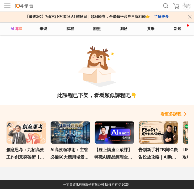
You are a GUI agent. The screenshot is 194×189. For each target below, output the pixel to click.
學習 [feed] (43, 29)
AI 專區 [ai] (16, 29)
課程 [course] (70, 29)
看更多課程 (170, 114)
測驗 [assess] (123, 29)
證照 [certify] (97, 29)
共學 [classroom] (150, 29)
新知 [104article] (181, 27)
